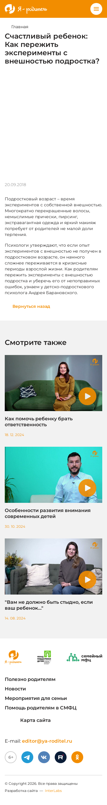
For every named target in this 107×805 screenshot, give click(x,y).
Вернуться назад (31, 306)
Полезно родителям (30, 679)
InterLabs (53, 790)
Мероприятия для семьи (36, 698)
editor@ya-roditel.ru (47, 741)
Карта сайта (28, 720)
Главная (19, 26)
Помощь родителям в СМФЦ (40, 708)
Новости (15, 689)
